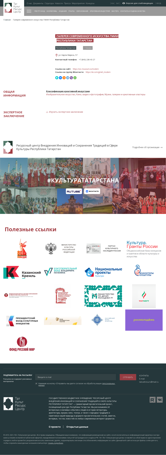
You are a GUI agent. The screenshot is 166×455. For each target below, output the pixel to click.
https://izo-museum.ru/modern (86, 69)
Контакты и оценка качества (132, 11)
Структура (49, 3)
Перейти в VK (160, 400)
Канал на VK (92, 191)
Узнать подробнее (55, 443)
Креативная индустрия (100, 11)
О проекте (55, 426)
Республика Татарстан (65, 48)
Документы (38, 3)
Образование (82, 11)
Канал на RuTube (73, 191)
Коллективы (52, 11)
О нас (29, 3)
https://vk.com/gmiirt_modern (98, 72)
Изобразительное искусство (60, 94)
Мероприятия (78, 3)
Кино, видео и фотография (89, 94)
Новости (59, 3)
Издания (63, 11)
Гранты (71, 11)
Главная (7, 19)
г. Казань (88, 48)
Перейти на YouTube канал (152, 400)
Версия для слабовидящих (139, 3)
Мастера (115, 11)
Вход (159, 3)
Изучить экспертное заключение (66, 111)
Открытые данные (77, 426)
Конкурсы (90, 3)
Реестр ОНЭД (39, 11)
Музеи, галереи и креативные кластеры (125, 94)
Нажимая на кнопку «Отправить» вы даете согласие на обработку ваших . (76, 384)
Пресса (67, 3)
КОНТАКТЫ (144, 375)
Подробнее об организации (145, 147)
